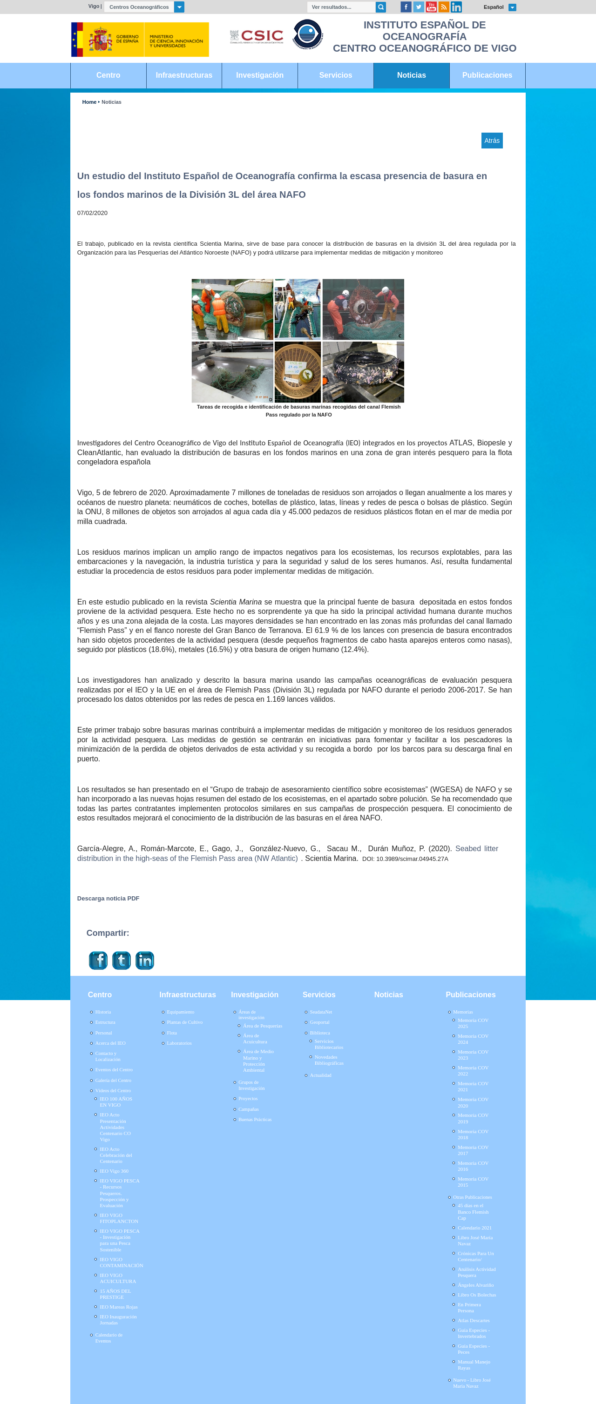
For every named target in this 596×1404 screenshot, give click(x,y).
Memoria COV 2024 (473, 1039)
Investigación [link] (260, 75)
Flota (172, 1032)
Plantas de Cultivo (185, 1022)
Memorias (463, 1011)
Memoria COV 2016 (473, 1166)
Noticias (112, 102)
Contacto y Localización (108, 1056)
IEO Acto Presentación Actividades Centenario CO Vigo (115, 1127)
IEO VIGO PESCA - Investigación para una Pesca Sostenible (120, 1240)
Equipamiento (180, 1011)
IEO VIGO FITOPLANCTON (119, 1218)
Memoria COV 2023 (473, 1055)
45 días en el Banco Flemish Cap (473, 1211)
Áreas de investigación (251, 1015)
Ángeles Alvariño (476, 1285)
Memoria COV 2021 (473, 1086)
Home (89, 102)
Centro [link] (108, 75)
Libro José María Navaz (475, 1240)
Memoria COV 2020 (473, 1102)
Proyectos (247, 1098)
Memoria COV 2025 (473, 1023)
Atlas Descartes (474, 1320)
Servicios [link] (335, 75)
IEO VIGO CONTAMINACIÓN (121, 1262)
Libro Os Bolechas (477, 1294)
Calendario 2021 (475, 1227)
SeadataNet (321, 1011)
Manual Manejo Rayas (474, 1364)
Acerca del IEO (110, 1043)
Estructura (105, 1022)
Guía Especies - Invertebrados (474, 1333)
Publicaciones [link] (487, 75)
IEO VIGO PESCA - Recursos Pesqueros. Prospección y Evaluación (120, 1193)
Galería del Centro (113, 1080)
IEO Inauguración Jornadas (118, 1319)
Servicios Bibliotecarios (329, 1044)
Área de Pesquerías (262, 1025)
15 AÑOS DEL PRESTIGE (115, 1294)
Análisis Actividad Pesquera (477, 1272)
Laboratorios (179, 1043)
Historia (103, 1011)
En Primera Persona (469, 1307)
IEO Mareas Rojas (119, 1307)
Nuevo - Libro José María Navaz (472, 1383)
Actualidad (321, 1075)
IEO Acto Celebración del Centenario (116, 1155)
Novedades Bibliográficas (329, 1060)
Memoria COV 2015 (473, 1182)
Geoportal (320, 1022)
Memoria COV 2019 (473, 1118)
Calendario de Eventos (108, 1338)
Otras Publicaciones (472, 1197)
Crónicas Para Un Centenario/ (476, 1256)
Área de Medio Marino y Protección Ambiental (258, 1060)
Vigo (94, 6)
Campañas (248, 1109)
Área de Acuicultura (255, 1038)
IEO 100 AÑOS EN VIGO (116, 1102)
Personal (103, 1032)
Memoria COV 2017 (473, 1150)
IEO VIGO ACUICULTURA (118, 1278)
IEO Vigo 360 (114, 1171)
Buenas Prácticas (254, 1119)
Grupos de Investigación (251, 1085)
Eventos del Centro (114, 1069)
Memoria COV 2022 (473, 1070)
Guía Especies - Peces (474, 1349)
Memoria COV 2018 (473, 1134)
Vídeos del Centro (113, 1090)
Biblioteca (320, 1032)
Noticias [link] (411, 75)
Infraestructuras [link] (184, 75)
